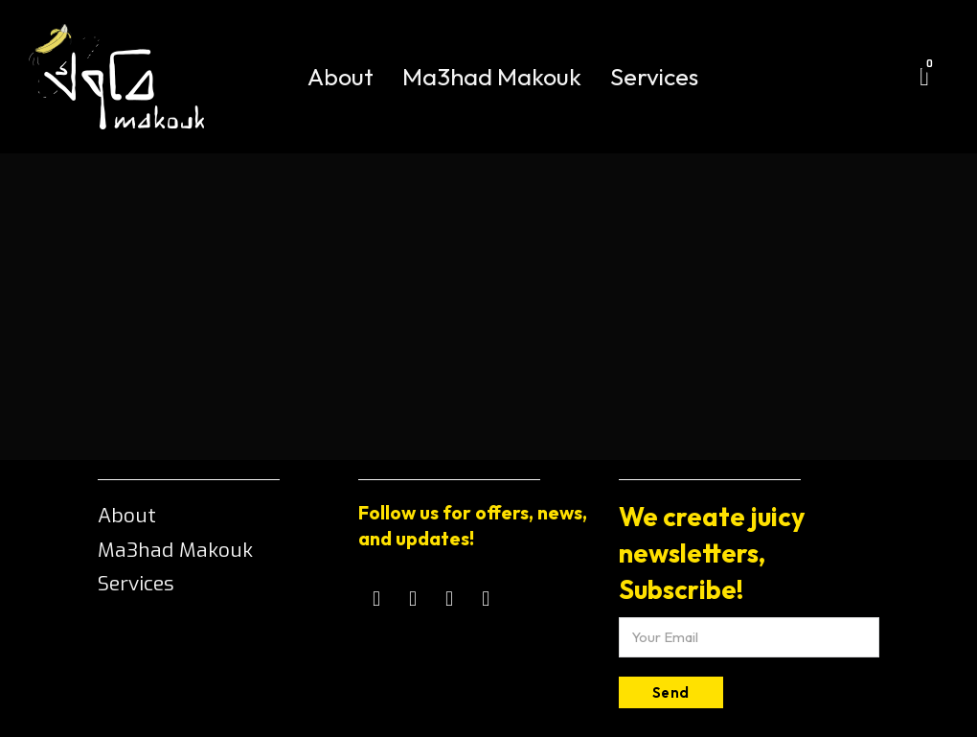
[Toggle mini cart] (924, 77)
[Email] (749, 637)
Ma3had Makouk (491, 76)
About (340, 76)
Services (654, 76)
